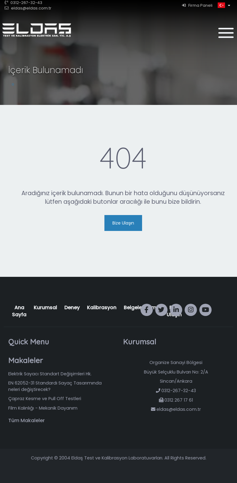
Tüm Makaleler (26, 420)
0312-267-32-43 (23, 2)
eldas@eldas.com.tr (28, 8)
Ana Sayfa (19, 311)
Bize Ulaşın (123, 223)
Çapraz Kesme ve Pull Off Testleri (44, 399)
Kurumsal (45, 307)
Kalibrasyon (101, 307)
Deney (72, 307)
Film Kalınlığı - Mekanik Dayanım (42, 408)
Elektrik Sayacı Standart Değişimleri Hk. (50, 374)
